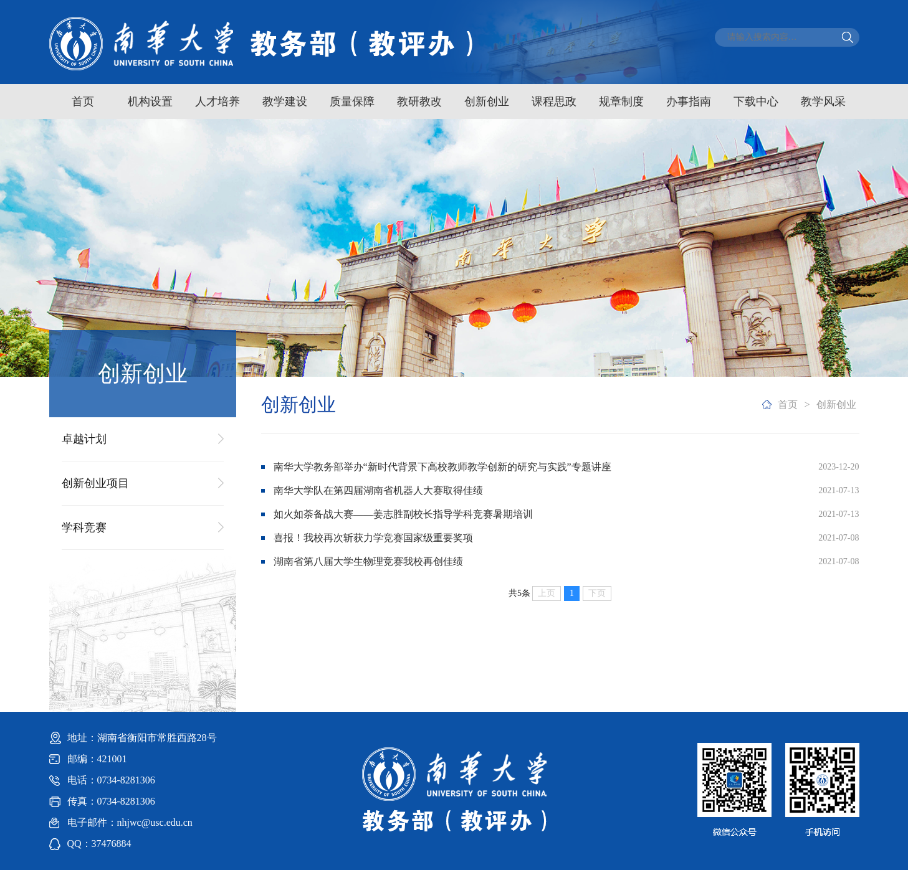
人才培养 (217, 101)
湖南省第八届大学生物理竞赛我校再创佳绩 (368, 561)
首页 (83, 101)
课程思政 (554, 101)
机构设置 (150, 101)
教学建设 (284, 101)
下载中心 (756, 101)
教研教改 (419, 101)
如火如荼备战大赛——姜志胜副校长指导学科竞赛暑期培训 (403, 514)
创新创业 (486, 101)
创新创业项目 (95, 483)
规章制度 (621, 101)
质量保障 (352, 101)
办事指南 (688, 101)
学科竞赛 (84, 527)
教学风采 (823, 101)
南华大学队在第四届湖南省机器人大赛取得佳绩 (378, 490)
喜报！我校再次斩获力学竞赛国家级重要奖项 (373, 537)
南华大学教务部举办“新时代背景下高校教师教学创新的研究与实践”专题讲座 (442, 466)
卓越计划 (84, 439)
